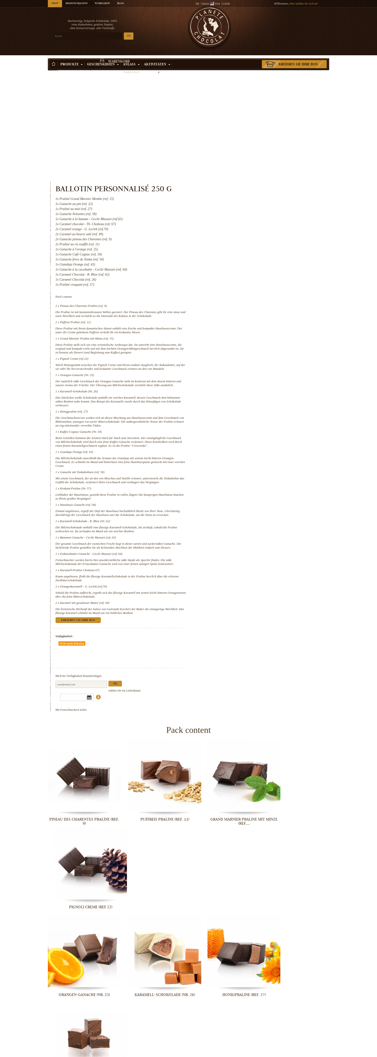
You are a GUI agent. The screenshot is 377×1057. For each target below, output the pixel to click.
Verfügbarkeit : (226, 572)
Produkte (71, 57)
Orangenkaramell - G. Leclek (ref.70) (245, 522)
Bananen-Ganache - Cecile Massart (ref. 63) (250, 465)
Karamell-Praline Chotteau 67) (241, 506)
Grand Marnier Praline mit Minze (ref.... (224, 735)
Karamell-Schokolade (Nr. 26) (241, 308)
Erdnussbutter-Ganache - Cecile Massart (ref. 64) (253, 486)
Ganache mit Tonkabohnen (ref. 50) (244, 392)
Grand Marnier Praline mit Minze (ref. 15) (249, 243)
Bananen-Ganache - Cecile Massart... (152, 972)
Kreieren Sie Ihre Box (298, 57)
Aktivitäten (157, 57)
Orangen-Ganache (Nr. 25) (239, 288)
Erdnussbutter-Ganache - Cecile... (224, 972)
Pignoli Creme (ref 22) (236, 267)
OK (104, 36)
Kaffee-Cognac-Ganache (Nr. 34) (243, 348)
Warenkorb (294, 23)
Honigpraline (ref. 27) (236, 328)
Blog (120, 3)
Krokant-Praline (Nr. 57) (237, 412)
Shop (54, 3)
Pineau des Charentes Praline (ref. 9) (245, 203)
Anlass (131, 57)
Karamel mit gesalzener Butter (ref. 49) (246, 538)
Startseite (53, 66)
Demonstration (77, 3)
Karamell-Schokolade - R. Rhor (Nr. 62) (247, 449)
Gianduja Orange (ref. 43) (238, 372)
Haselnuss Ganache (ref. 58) (240, 429)
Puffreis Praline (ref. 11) (237, 223)
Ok (277, 605)
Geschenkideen (103, 57)
